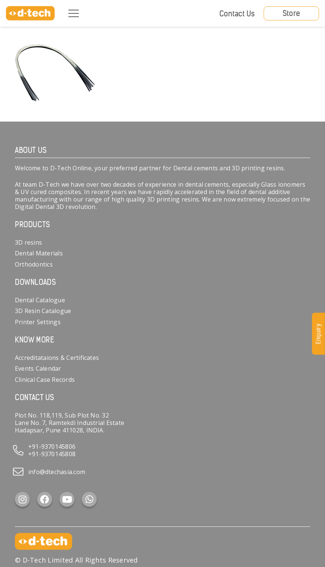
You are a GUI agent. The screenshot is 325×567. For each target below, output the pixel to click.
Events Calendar (38, 368)
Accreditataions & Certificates (57, 358)
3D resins (28, 242)
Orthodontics (34, 264)
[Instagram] (22, 499)
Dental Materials (39, 253)
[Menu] (74, 13)
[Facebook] (44, 499)
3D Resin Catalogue (43, 311)
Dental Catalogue (40, 300)
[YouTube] (66, 499)
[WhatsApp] (89, 499)
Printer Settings (38, 322)
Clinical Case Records (45, 380)
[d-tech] (30, 13)
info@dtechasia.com (56, 472)
